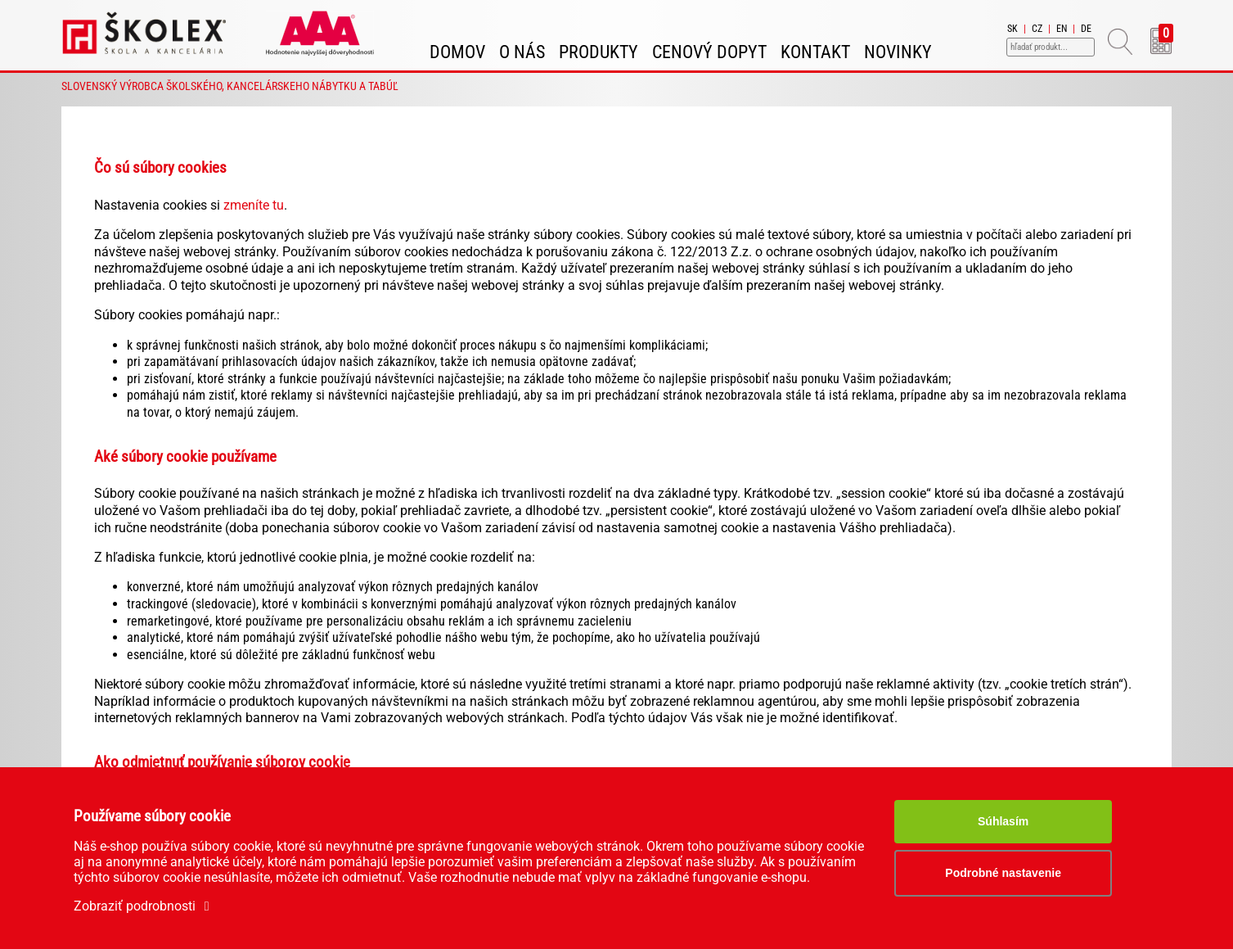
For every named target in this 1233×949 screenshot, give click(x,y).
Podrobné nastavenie (1003, 872)
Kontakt (815, 52)
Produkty (598, 52)
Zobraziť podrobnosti (144, 906)
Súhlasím (1003, 821)
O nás (522, 52)
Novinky (898, 52)
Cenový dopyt (709, 52)
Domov (457, 52)
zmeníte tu (253, 205)
